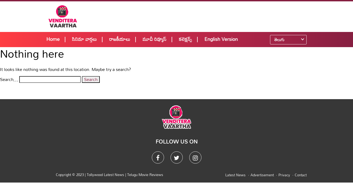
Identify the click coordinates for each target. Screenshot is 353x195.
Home (53, 39)
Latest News (235, 174)
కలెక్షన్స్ (185, 39)
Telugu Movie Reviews (145, 174)
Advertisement (262, 174)
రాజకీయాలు (119, 39)
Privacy (284, 174)
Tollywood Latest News (106, 174)
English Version (221, 39)
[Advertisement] (212, 16)
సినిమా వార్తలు (84, 39)
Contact (301, 174)
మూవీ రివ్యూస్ (154, 39)
